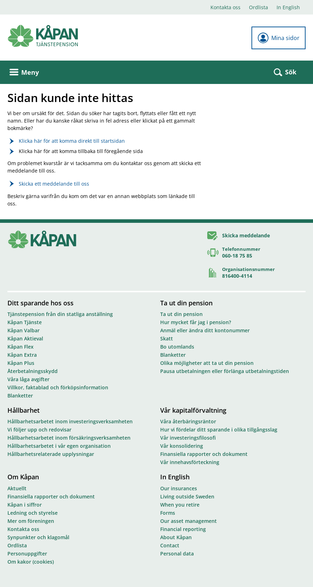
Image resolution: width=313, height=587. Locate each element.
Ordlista (258, 7)
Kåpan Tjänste (24, 322)
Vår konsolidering (181, 445)
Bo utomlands (177, 346)
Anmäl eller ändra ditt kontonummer (205, 330)
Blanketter (20, 395)
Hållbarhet (23, 410)
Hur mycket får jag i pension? (195, 322)
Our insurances (178, 488)
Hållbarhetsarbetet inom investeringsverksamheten (70, 421)
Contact (169, 545)
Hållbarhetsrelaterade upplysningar (50, 454)
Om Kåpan (23, 477)
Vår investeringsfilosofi (188, 437)
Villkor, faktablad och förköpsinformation (57, 387)
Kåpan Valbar (23, 330)
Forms (167, 512)
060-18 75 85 (237, 255)
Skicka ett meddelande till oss (54, 183)
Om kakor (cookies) (30, 561)
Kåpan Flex (20, 346)
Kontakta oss (225, 7)
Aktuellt (17, 488)
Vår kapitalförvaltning (193, 410)
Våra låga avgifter (28, 379)
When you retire (179, 504)
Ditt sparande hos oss (40, 303)
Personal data (177, 553)
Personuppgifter (27, 553)
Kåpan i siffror (24, 504)
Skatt (166, 338)
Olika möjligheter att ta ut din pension (207, 363)
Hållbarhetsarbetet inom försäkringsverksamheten (69, 437)
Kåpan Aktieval (25, 338)
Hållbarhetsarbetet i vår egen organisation (59, 445)
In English (288, 7)
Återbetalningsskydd (32, 371)
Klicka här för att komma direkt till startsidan (72, 140)
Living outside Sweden (187, 496)
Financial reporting (183, 529)
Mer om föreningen (30, 521)
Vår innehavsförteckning (189, 462)
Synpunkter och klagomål (38, 537)
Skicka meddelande (246, 235)
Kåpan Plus (20, 363)
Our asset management (188, 521)
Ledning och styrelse (32, 512)
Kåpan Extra (22, 354)
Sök (285, 72)
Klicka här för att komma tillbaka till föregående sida (81, 151)
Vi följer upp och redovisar (39, 429)
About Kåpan (176, 537)
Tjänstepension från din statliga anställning (60, 314)
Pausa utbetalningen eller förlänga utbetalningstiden (224, 371)
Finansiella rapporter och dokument (204, 454)
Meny (24, 72)
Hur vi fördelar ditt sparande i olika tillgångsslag (218, 429)
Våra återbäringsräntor (188, 421)
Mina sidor (278, 38)
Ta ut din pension (186, 303)
